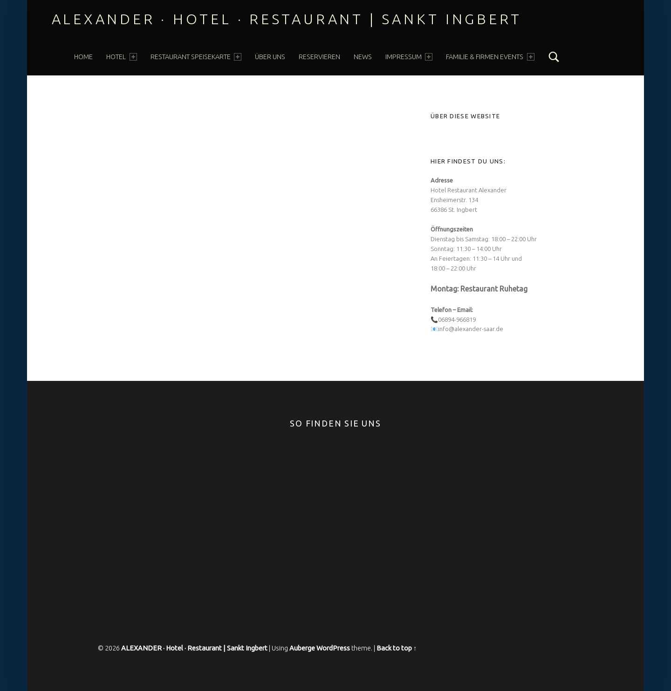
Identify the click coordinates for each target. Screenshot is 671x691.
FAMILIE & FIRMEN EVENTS (490, 57)
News (363, 57)
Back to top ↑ (397, 648)
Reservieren (319, 57)
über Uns (270, 57)
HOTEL (121, 57)
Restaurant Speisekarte (196, 57)
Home (83, 57)
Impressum (408, 57)
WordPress (333, 648)
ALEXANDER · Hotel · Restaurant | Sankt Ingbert (287, 19)
